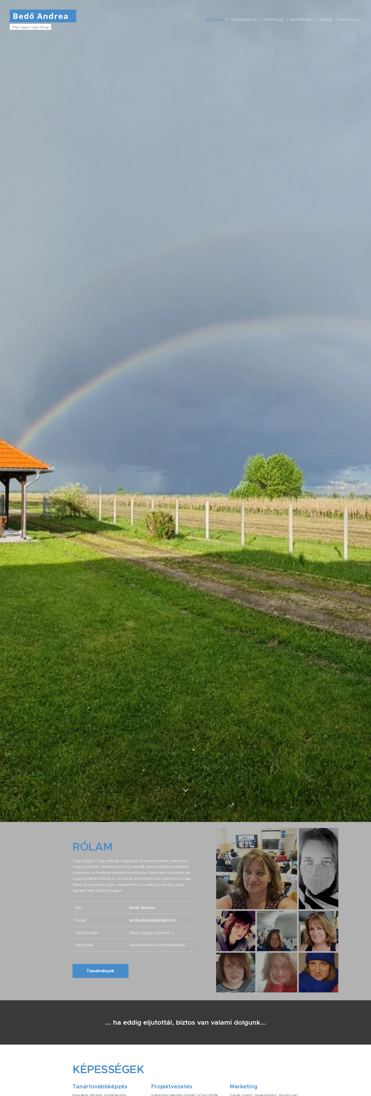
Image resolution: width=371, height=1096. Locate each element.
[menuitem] (216, 20)
